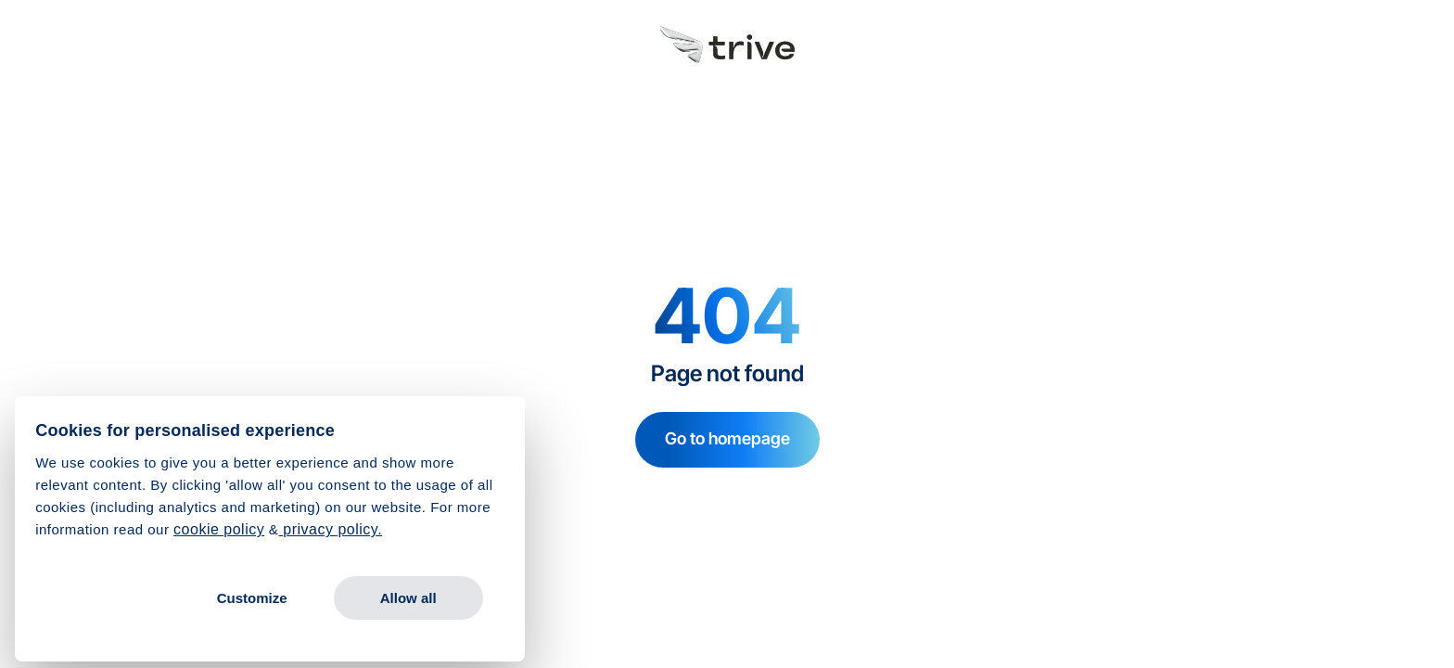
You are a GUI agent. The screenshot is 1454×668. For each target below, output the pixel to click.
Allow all (408, 598)
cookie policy (218, 529)
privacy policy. (330, 529)
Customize (252, 598)
